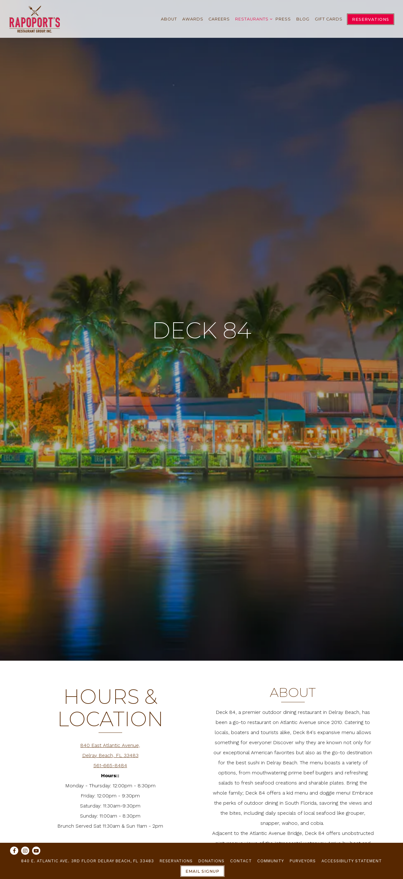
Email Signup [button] (202, 871)
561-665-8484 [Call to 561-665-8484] (110, 735)
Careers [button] (219, 19)
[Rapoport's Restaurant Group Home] (34, 18)
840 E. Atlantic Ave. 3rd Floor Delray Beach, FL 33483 (87, 861)
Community (270, 861)
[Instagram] (25, 851)
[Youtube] (36, 851)
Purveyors (303, 861)
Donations (211, 861)
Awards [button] (192, 19)
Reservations (176, 861)
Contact (241, 861)
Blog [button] (302, 19)
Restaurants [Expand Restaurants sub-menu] (252, 18)
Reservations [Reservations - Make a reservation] (370, 19)
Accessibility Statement (351, 861)
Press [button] (283, 19)
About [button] (169, 19)
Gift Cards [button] (329, 19)
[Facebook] (14, 851)
